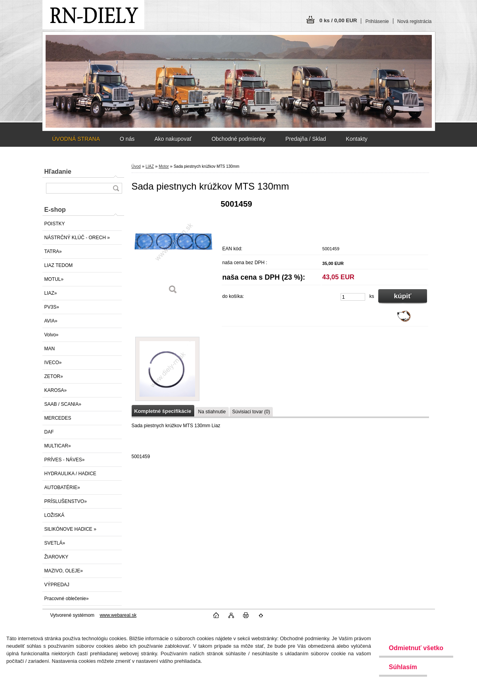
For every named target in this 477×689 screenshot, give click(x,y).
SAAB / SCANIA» (62, 404)
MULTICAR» (57, 446)
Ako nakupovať (173, 139)
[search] (116, 188)
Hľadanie (57, 171)
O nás (127, 139)
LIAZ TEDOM (58, 265)
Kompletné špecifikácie (163, 411)
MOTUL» (54, 279)
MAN (49, 348)
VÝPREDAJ (56, 584)
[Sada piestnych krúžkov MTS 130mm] (173, 249)
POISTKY (54, 223)
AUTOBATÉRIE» (62, 487)
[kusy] (353, 297)
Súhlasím (403, 667)
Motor (164, 166)
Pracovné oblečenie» (66, 598)
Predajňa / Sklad (305, 139)
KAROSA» (55, 390)
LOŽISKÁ (54, 515)
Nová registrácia (414, 21)
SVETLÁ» (54, 543)
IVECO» (53, 362)
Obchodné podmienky (238, 139)
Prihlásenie (377, 21)
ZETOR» (53, 376)
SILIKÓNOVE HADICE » (70, 529)
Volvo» (51, 335)
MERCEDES (57, 418)
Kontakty (356, 139)
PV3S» (51, 307)
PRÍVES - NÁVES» (64, 460)
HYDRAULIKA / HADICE (70, 473)
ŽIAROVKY (56, 557)
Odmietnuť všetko (416, 648)
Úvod (136, 166)
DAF (49, 432)
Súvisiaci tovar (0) (251, 412)
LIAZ (150, 166)
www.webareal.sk (118, 615)
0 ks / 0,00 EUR (338, 20)
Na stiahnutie (212, 412)
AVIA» (50, 321)
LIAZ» (50, 293)
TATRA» (53, 251)
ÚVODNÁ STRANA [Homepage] (76, 139)
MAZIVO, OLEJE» (63, 571)
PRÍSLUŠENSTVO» (65, 501)
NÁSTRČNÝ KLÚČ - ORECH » (77, 237)
